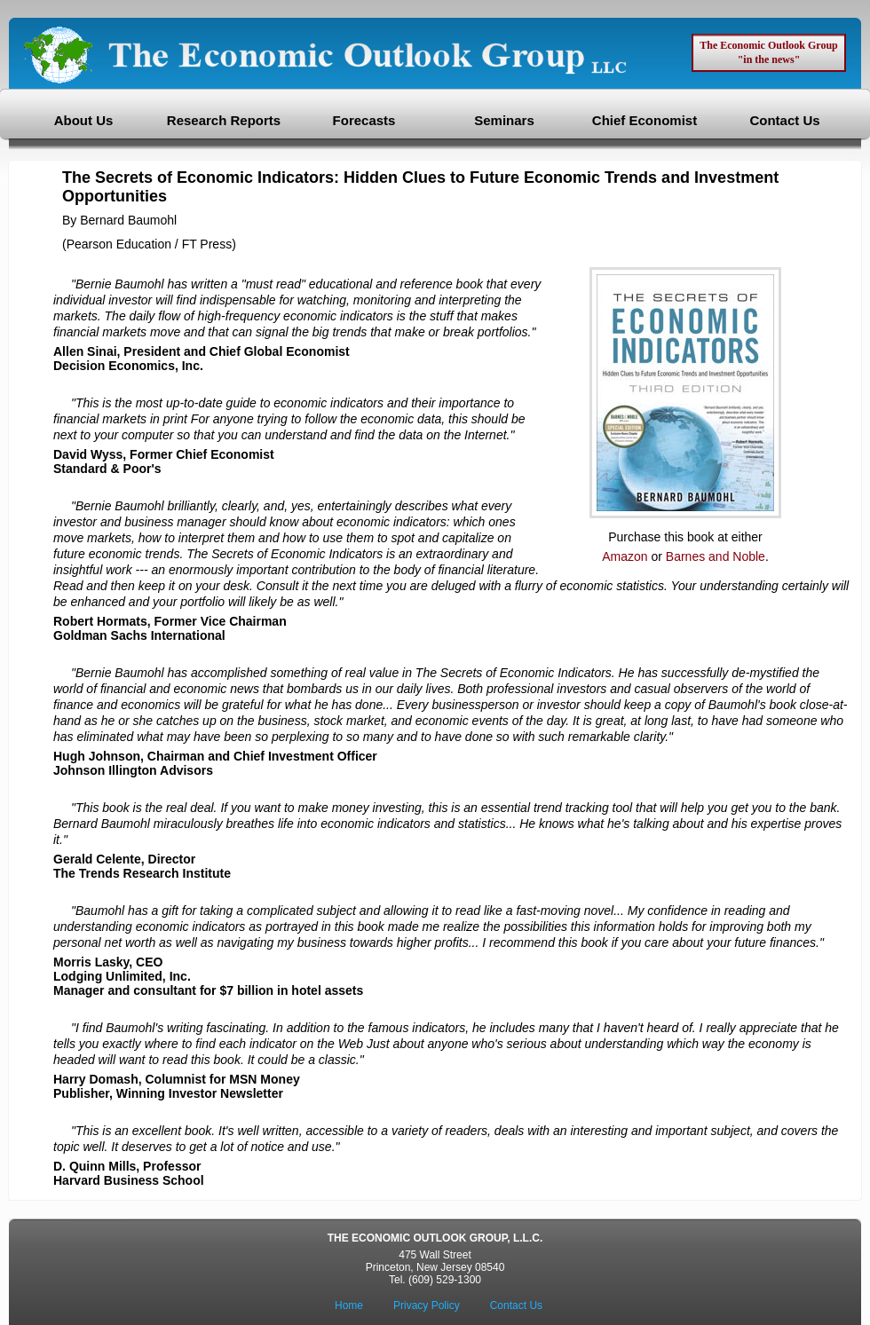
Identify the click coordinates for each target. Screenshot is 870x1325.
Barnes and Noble (715, 556)
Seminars (504, 120)
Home (349, 1305)
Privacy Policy (426, 1305)
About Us (84, 120)
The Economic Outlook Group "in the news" (768, 52)
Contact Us (784, 120)
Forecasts (364, 120)
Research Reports (224, 120)
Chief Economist (644, 120)
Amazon (624, 556)
